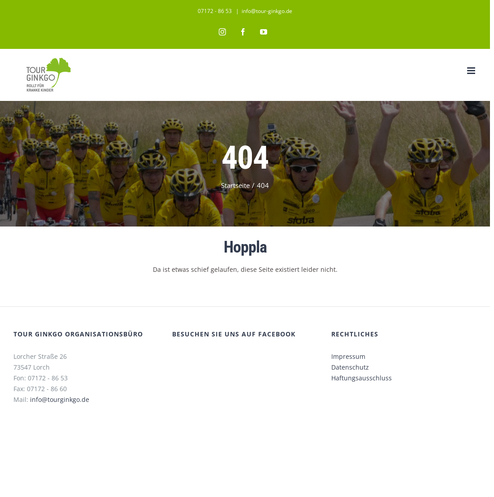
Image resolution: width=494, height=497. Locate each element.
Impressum (348, 356)
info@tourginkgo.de (59, 399)
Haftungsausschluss (361, 378)
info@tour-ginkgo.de (267, 11)
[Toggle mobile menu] (472, 70)
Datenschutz (350, 367)
